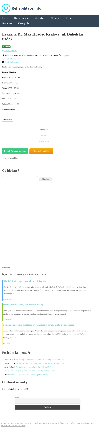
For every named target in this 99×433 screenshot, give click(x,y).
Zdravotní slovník (85, 423)
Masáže (39, 18)
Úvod (5, 18)
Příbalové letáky (67, 423)
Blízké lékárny (44, 142)
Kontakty (29, 423)
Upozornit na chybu (41, 151)
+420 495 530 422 (12, 59)
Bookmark (8, 120)
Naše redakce (41, 423)
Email (17, 397)
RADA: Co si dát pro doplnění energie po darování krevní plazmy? (40, 363)
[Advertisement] (22, 225)
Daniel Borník (9, 371)
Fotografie (44, 129)
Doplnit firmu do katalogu (15, 151)
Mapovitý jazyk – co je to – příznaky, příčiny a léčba (35, 371)
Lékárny (54, 18)
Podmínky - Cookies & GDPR (13, 426)
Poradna (7, 23)
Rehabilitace (21, 18)
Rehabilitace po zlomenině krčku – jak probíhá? (33, 367)
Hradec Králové (9, 51)
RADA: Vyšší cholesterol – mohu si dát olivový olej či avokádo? (40, 360)
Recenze (44, 136)
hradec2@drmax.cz (13, 62)
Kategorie (23, 23)
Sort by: (11, 158)
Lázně (68, 18)
